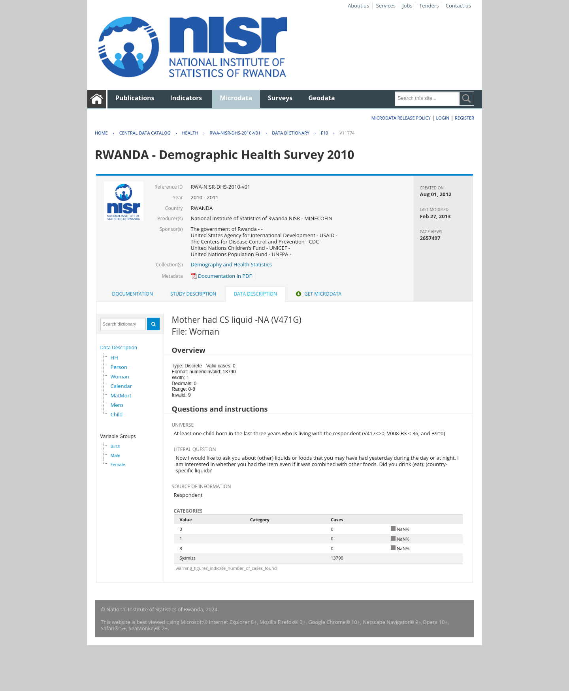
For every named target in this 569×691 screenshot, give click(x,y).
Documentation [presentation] (132, 293)
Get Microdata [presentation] (317, 293)
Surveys (280, 98)
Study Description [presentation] (193, 293)
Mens (117, 404)
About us (358, 5)
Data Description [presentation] (255, 293)
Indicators (186, 98)
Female (118, 464)
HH (114, 357)
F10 (324, 133)
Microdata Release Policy (401, 118)
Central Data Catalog (145, 133)
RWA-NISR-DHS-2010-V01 (235, 133)
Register (464, 118)
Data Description (119, 347)
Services (386, 5)
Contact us (458, 5)
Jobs (407, 5)
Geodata (321, 98)
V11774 (346, 133)
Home (101, 133)
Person (119, 367)
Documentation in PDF (221, 275)
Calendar (121, 386)
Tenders (429, 5)
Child (117, 414)
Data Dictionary (290, 133)
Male (116, 455)
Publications (134, 98)
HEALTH (190, 133)
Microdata (236, 98)
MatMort (121, 395)
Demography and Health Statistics (231, 264)
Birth (116, 446)
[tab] (132, 294)
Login (442, 118)
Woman (120, 376)
